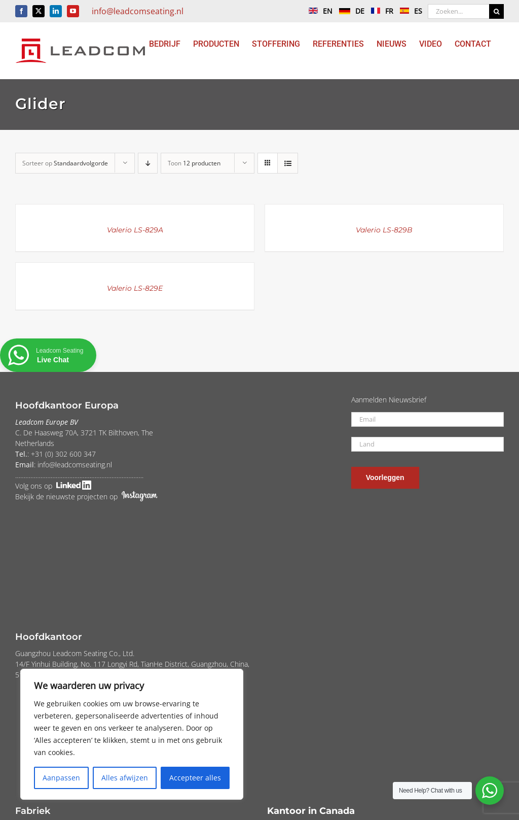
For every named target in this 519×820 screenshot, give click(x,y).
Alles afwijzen (124, 777)
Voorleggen (385, 477)
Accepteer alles (195, 777)
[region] (131, 734)
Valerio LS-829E (135, 288)
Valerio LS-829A (135, 230)
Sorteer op (65, 163)
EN (318, 11)
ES (408, 11)
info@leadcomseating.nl (137, 11)
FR (379, 11)
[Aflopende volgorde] (148, 163)
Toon (194, 163)
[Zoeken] (496, 11)
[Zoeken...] (458, 11)
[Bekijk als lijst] (288, 163)
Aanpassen (61, 777)
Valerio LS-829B (384, 230)
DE (349, 11)
